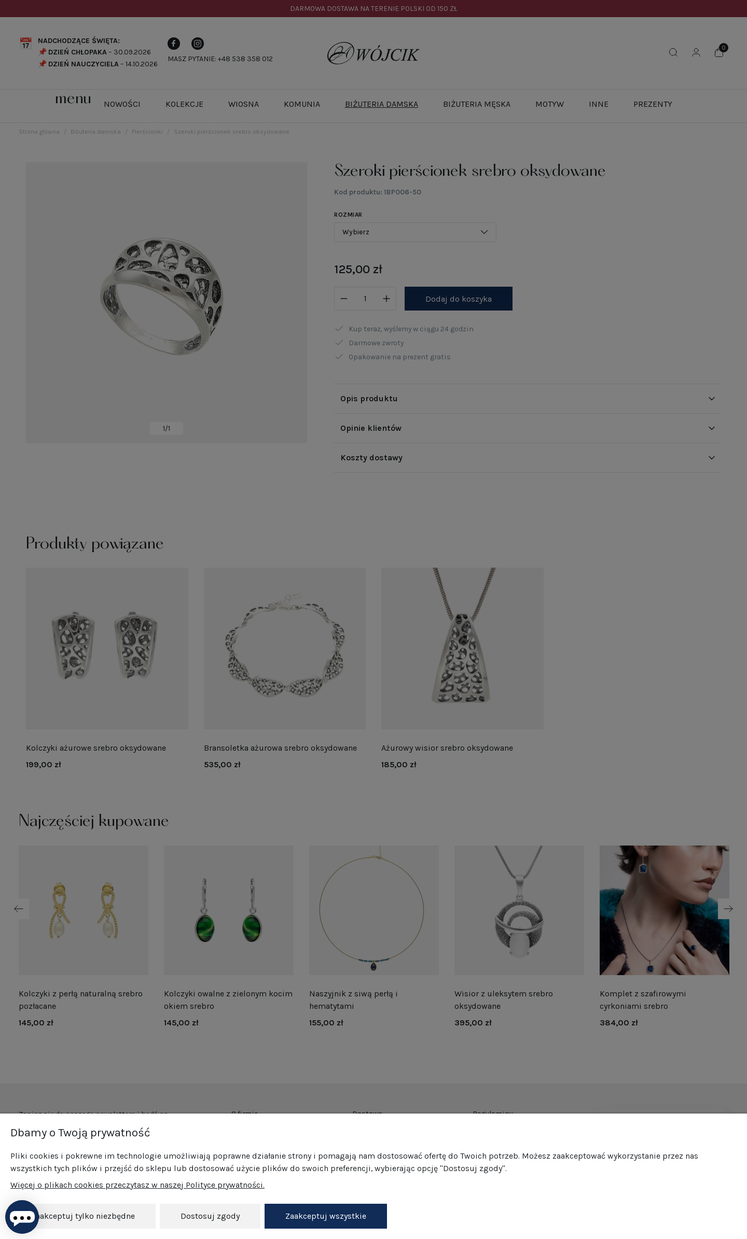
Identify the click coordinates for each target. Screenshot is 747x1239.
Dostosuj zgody (210, 1216)
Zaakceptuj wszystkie (325, 1216)
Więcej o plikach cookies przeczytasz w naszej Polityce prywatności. (137, 1185)
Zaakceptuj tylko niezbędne (83, 1216)
